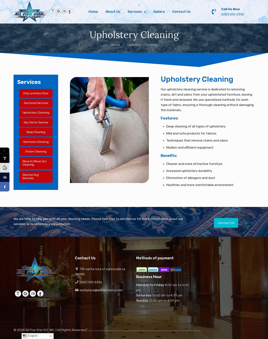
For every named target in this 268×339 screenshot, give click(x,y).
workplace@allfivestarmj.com (99, 290)
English (30, 336)
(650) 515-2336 (88, 282)
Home (115, 44)
